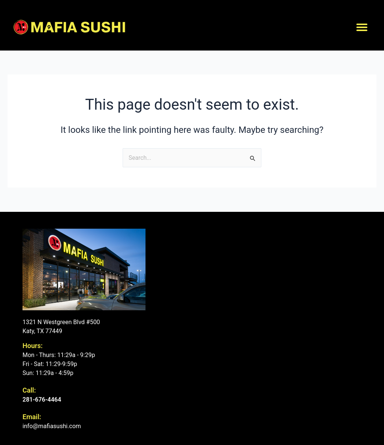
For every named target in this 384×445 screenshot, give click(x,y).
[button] (362, 27)
